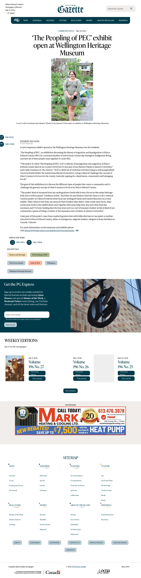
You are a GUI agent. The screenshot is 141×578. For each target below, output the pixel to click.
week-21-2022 (35, 263)
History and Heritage (17, 255)
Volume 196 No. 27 (36, 364)
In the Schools (45, 524)
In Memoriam (76, 529)
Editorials (43, 475)
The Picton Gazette (16, 263)
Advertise (54, 542)
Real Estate (76, 20)
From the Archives (77, 485)
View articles (37, 378)
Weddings (123, 20)
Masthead (35, 542)
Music (103, 500)
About (17, 542)
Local (11, 480)
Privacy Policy (96, 542)
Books (103, 495)
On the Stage (105, 485)
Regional (43, 529)
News (25, 20)
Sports (89, 20)
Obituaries (74, 534)
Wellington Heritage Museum (20, 271)
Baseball (43, 519)
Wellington (51, 263)
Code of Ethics (120, 542)
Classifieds (74, 524)
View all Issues (70, 391)
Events (73, 514)
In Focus (74, 490)
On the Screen (106, 490)
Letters (42, 485)
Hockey (43, 514)
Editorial (37, 20)
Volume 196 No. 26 (81, 364)
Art (102, 475)
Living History (76, 480)
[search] (131, 8)
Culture (63, 20)
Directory (104, 519)
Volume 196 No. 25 (125, 364)
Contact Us (75, 542)
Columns (43, 490)
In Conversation (76, 475)
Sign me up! (10, 324)
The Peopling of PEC (39, 255)
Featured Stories (107, 514)
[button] (17, 242)
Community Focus (66, 31)
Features (50, 20)
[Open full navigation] (17, 20)
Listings (12, 524)
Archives (70, 550)
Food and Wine (107, 480)
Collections (75, 495)
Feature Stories (14, 519)
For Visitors (75, 519)
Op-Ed (42, 480)
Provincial (13, 490)
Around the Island (105, 20)
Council (12, 475)
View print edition (35, 373)
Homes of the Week (16, 514)
